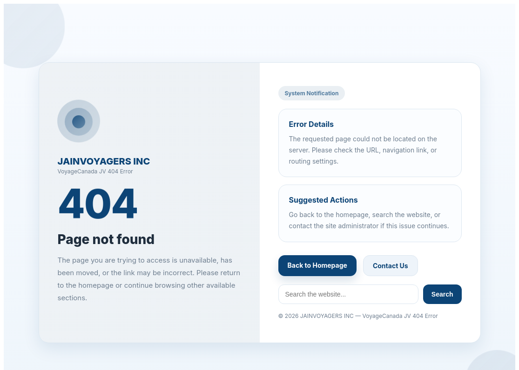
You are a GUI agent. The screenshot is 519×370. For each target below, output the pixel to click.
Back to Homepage (317, 265)
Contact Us (390, 266)
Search (442, 294)
